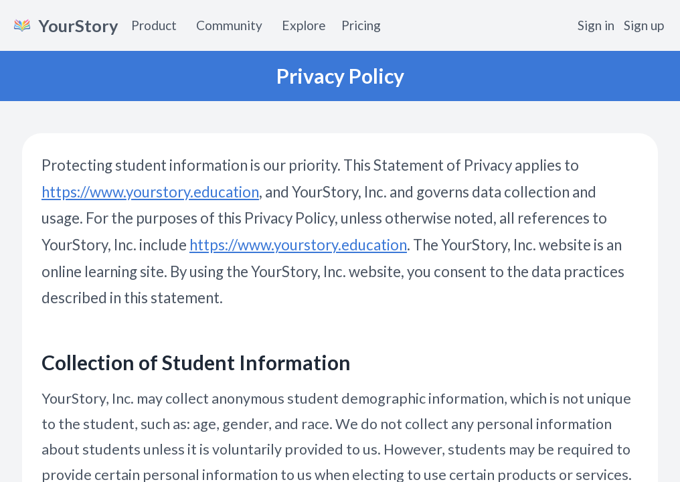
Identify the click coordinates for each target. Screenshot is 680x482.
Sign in (596, 25)
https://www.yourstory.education (150, 192)
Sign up (644, 25)
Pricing (361, 25)
